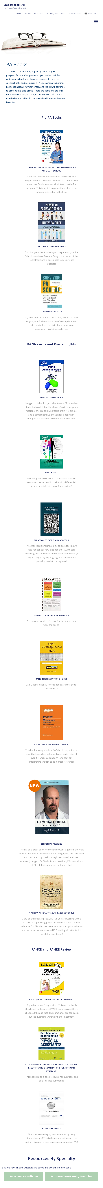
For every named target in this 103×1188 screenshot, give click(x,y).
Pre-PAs (28, 13)
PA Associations (75, 13)
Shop (63, 13)
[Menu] (96, 21)
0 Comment (65, 877)
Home (18, 13)
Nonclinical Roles (81, 877)
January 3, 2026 (40, 877)
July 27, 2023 (39, 917)
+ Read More (92, 894)
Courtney (53, 877)
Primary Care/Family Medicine (71, 629)
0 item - (93, 13)
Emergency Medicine (23, 629)
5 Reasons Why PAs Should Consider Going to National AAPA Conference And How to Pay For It (63, 951)
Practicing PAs (52, 13)
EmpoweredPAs (14, 5)
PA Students (38, 13)
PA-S (49, 919)
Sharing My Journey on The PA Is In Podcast (64, 871)
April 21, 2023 (39, 961)
